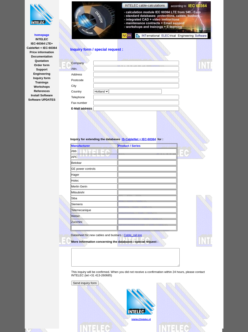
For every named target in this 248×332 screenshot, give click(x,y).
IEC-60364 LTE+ (42, 43)
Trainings (41, 82)
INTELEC (41, 39)
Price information (42, 52)
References (42, 91)
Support (41, 69)
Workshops (42, 86)
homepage (41, 35)
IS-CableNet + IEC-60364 (139, 139)
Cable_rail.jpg (133, 235)
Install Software (42, 95)
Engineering (41, 73)
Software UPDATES (41, 99)
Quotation (42, 60)
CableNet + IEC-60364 (42, 48)
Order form (42, 65)
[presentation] (105, 121)
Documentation (42, 56)
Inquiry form (41, 78)
